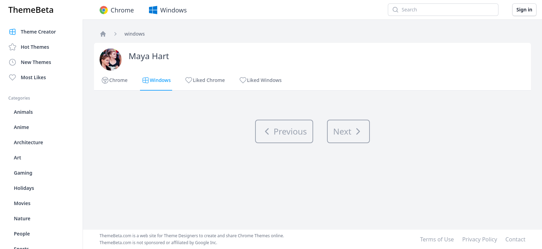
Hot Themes (28, 47)
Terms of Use (437, 239)
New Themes (29, 62)
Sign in (524, 9)
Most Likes (27, 77)
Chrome (116, 10)
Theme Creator (32, 32)
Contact (515, 239)
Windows (167, 10)
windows (134, 33)
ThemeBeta (31, 9)
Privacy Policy (479, 239)
